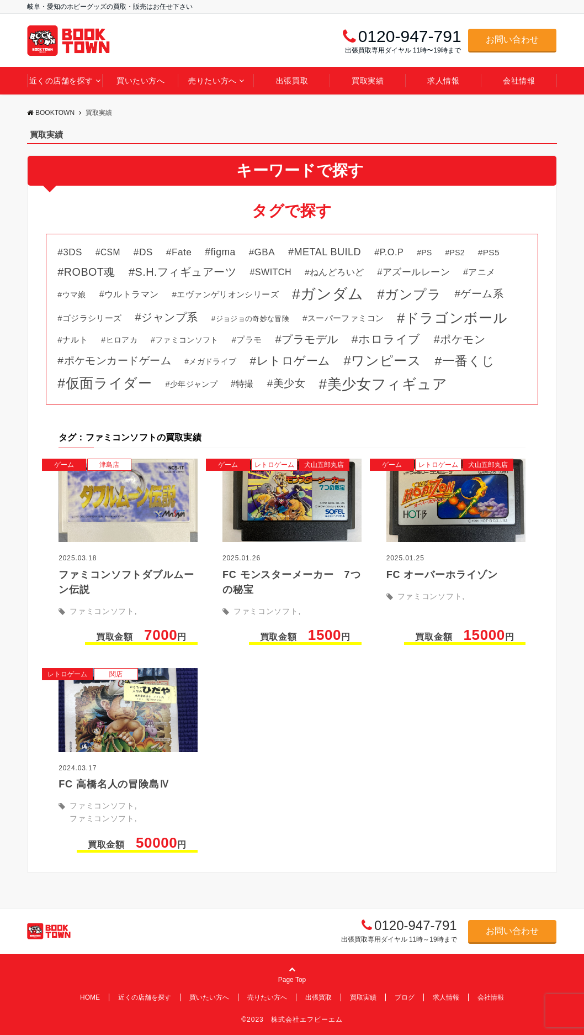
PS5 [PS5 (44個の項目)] (491, 252)
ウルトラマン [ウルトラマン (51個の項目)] (131, 294)
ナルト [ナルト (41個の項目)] (75, 339)
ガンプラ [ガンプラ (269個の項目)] (413, 294)
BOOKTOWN (51, 113)
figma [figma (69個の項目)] (223, 252)
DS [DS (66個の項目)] (146, 252)
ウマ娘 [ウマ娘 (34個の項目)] (74, 294)
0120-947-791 (415, 925)
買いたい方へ (140, 80)
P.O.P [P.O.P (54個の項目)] (392, 252)
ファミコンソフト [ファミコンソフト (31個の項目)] (187, 339)
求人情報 (443, 80)
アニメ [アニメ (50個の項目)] (481, 272)
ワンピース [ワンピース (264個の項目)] (386, 361)
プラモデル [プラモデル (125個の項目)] (310, 339)
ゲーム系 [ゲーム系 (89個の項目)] (481, 294)
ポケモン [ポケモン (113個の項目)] (462, 339)
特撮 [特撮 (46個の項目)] (245, 383)
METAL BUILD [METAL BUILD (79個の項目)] (328, 252)
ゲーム (64, 465)
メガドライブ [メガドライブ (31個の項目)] (212, 361)
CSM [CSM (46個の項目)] (110, 252)
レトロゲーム (274, 465)
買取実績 (368, 80)
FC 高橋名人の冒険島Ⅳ (114, 784)
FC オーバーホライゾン (442, 574)
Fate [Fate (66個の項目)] (182, 252)
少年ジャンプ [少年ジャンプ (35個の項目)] (193, 384)
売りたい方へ (212, 80)
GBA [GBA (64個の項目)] (264, 252)
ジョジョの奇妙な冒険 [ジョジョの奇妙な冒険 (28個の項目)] (252, 318)
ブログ (405, 997)
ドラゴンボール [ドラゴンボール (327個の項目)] (456, 318)
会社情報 (519, 80)
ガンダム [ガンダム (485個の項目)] (332, 294)
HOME (90, 997)
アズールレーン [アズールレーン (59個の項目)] (416, 272)
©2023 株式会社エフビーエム (292, 1019)
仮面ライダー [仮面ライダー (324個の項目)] (109, 383)
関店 (116, 674)
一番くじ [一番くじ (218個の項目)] (468, 361)
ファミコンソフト (102, 611)
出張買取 (292, 80)
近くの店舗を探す (61, 80)
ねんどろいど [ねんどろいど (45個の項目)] (337, 272)
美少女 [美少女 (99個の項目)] (289, 383)
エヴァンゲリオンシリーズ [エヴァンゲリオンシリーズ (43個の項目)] (228, 294)
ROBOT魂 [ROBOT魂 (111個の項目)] (89, 272)
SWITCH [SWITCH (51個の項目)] (273, 272)
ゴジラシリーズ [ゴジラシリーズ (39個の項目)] (92, 318)
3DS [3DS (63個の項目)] (72, 252)
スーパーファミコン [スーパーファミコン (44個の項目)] (345, 318)
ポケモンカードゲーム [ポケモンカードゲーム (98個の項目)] (118, 360)
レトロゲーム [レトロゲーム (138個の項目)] (294, 360)
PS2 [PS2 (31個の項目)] (457, 252)
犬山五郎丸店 (324, 465)
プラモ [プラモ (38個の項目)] (249, 339)
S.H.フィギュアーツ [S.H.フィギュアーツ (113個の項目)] (185, 272)
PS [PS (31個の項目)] (426, 252)
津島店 (109, 465)
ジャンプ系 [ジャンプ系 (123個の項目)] (169, 317)
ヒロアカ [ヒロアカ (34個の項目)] (121, 339)
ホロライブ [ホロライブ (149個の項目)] (389, 339)
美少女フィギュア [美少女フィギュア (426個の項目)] (387, 384)
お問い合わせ (512, 39)
